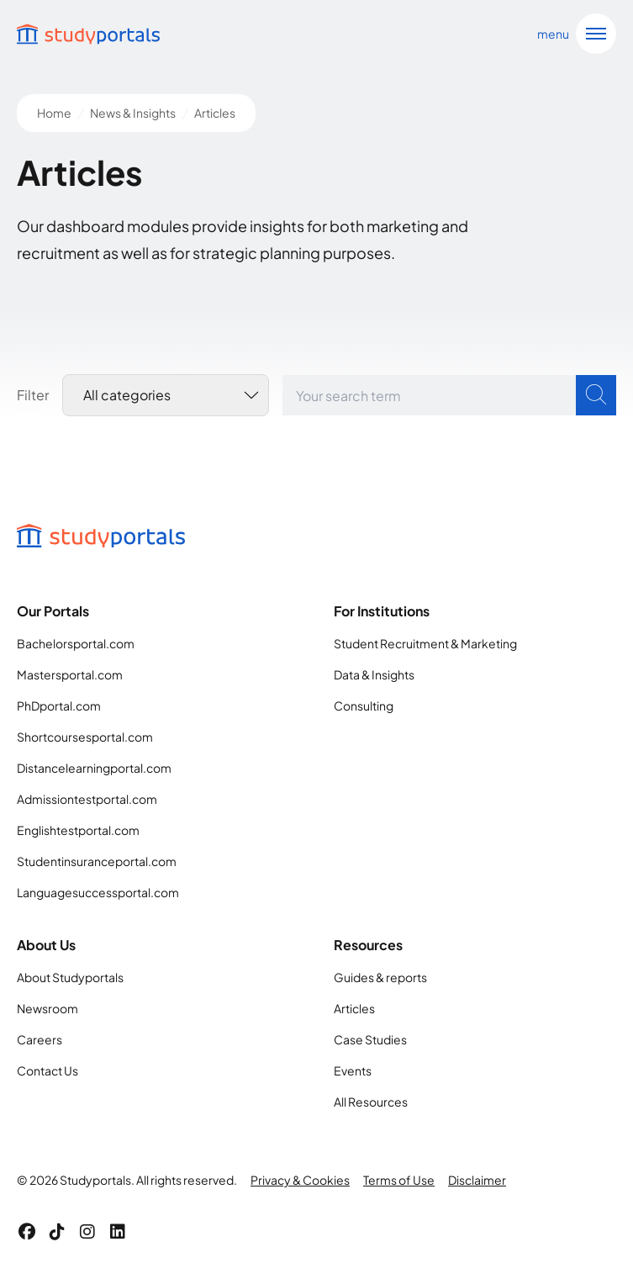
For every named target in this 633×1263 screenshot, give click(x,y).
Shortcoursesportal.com (85, 736)
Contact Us (47, 1070)
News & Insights (133, 112)
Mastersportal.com (70, 674)
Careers (39, 1039)
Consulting (363, 705)
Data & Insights (374, 674)
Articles (354, 1008)
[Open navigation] (573, 34)
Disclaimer (477, 1179)
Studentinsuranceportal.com (97, 861)
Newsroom (47, 1008)
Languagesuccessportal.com (98, 892)
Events (353, 1070)
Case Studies (370, 1039)
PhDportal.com (59, 705)
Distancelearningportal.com (94, 767)
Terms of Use (399, 1179)
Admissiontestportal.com (87, 798)
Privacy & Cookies (300, 1179)
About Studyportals (70, 977)
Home (54, 112)
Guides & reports (380, 977)
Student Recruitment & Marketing (425, 643)
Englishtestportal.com (78, 830)
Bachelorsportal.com (76, 643)
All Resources (371, 1101)
